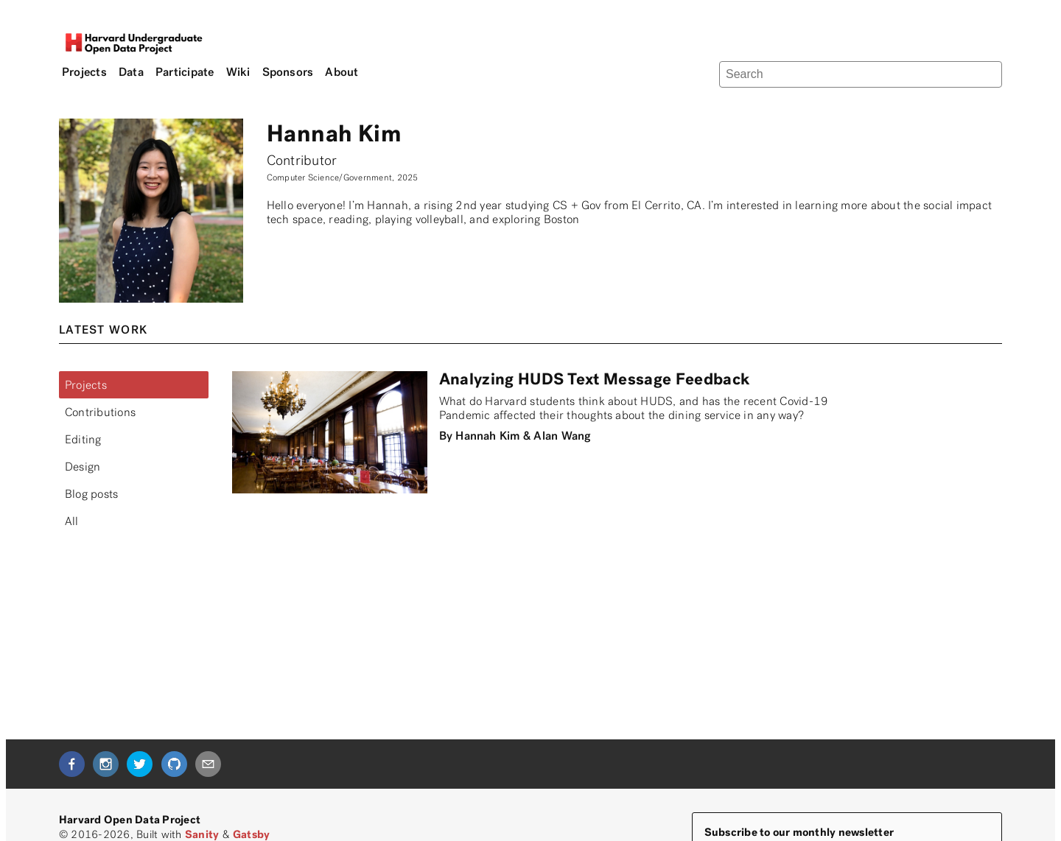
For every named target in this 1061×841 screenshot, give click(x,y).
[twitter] (140, 764)
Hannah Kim (487, 435)
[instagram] (106, 764)
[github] (174, 764)
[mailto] (208, 764)
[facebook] (72, 764)
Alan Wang (561, 435)
